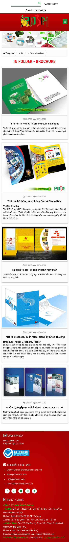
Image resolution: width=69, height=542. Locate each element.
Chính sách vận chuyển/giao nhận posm (24, 470)
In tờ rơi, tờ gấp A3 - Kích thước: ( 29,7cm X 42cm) (34, 407)
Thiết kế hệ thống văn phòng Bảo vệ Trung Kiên (34, 201)
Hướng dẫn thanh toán (17, 474)
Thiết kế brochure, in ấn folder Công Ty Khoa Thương (34, 337)
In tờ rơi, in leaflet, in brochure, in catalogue (34, 123)
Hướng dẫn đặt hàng (16, 479)
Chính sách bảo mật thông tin (20, 484)
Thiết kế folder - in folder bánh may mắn (34, 270)
